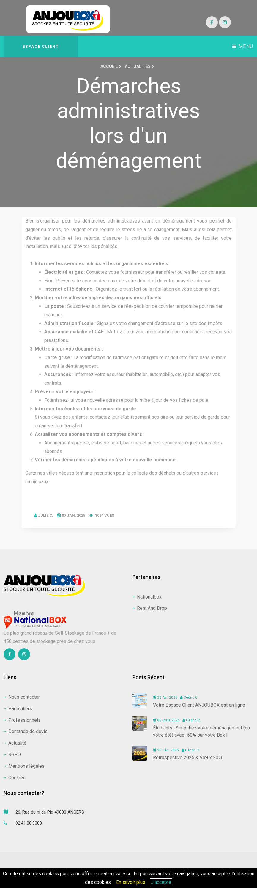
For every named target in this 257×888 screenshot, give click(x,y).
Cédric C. (189, 697)
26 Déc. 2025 (166, 750)
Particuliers (18, 708)
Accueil (111, 66)
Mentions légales (24, 766)
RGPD (12, 754)
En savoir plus (130, 882)
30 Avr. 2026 (165, 697)
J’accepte (161, 882)
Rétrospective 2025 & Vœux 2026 (188, 757)
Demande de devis (26, 731)
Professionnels (22, 720)
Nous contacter (22, 697)
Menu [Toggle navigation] (242, 46)
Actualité (15, 743)
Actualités (139, 66)
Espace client (41, 46)
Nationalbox (147, 597)
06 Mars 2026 (166, 720)
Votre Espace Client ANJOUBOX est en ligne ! (200, 705)
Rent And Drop (149, 608)
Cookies (15, 777)
